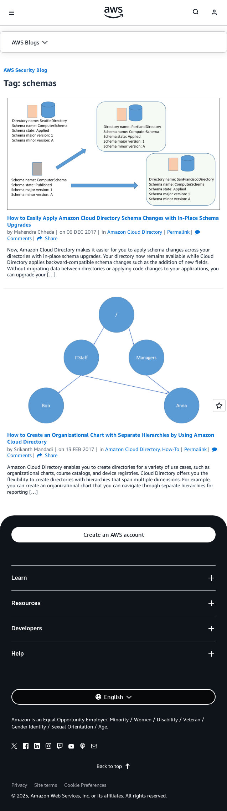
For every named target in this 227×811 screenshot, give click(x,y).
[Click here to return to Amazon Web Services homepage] (113, 12)
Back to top (113, 766)
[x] (14, 747)
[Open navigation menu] (11, 12)
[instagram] (48, 747)
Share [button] (47, 238)
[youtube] (71, 747)
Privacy (19, 785)
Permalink (178, 232)
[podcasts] (83, 747)
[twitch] (60, 747)
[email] (94, 747)
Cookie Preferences (85, 785)
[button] (113, 42)
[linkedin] (37, 747)
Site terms (45, 785)
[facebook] (26, 747)
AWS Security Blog (25, 70)
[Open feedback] (219, 405)
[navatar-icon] (214, 13)
